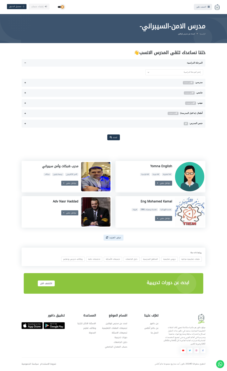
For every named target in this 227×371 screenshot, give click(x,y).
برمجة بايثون (57, 174)
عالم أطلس (159, 365)
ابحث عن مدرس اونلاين (116, 324)
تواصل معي (163, 183)
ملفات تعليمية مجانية (190, 259)
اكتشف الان (46, 284)
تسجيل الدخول (17, 7)
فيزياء (135, 210)
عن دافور (154, 324)
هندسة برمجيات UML (148, 210)
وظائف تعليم (89, 328)
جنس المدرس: (193, 124)
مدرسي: (193, 83)
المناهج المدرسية (150, 259)
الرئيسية (202, 34)
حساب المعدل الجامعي (116, 347)
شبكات (47, 174)
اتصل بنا (155, 333)
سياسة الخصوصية (30, 364)
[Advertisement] (111, 152)
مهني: (194, 103)
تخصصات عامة (94, 259)
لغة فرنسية (145, 174)
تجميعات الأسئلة (113, 259)
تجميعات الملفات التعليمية (114, 328)
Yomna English (161, 167)
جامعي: (193, 93)
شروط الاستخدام (48, 364)
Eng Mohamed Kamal (156, 202)
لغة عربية (156, 174)
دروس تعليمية (169, 259)
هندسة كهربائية (166, 210)
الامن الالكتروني (71, 174)
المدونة (92, 333)
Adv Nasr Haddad (65, 202)
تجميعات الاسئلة (119, 333)
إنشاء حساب (39, 7)
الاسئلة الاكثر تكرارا (86, 324)
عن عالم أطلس (151, 328)
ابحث (113, 138)
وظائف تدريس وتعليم (73, 259)
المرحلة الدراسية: (195, 63)
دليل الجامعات (132, 259)
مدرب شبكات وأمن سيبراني (60, 167)
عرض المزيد (113, 238)
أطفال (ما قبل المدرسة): (185, 114)
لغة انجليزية (167, 174)
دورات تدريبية (121, 338)
